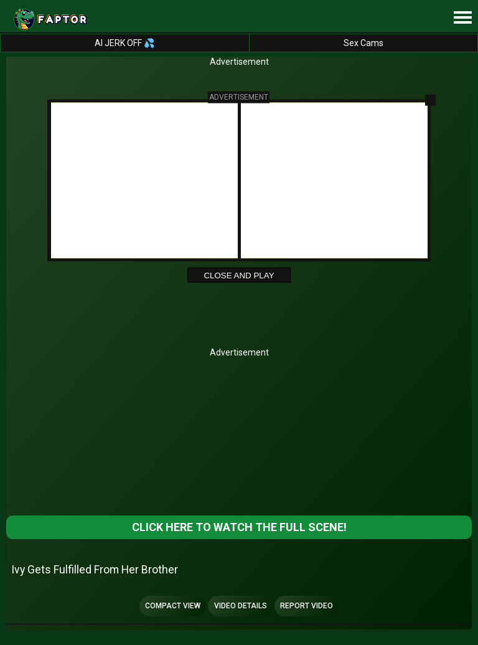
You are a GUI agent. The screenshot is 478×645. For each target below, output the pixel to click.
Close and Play (239, 275)
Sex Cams (363, 43)
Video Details (240, 605)
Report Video (306, 605)
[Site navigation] (462, 18)
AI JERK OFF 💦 (124, 43)
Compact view (172, 605)
